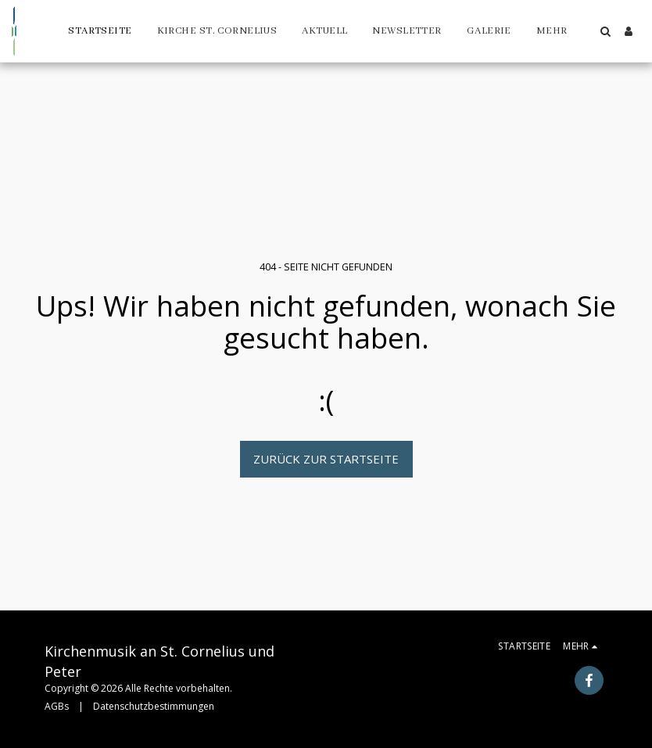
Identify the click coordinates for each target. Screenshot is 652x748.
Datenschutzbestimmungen (153, 706)
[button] (605, 31)
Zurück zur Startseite (326, 459)
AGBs (57, 706)
